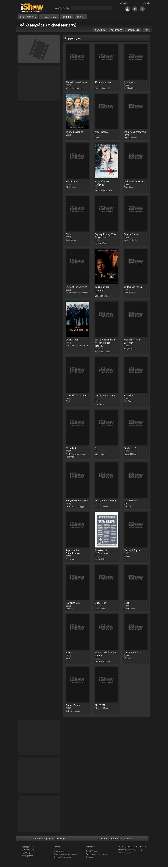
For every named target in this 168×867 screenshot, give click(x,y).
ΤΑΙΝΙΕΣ (81, 16)
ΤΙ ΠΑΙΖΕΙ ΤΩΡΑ (49, 16)
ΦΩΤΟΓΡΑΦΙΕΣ (133, 30)
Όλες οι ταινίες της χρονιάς (66, 854)
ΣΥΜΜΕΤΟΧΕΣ (116, 30)
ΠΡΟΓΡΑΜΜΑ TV (28, 16)
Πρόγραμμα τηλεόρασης (96, 854)
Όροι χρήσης (27, 855)
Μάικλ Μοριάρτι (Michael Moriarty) (47, 25)
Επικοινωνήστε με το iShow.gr (50, 838)
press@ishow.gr (136, 849)
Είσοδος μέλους (28, 849)
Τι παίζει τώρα (92, 851)
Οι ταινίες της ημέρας (63, 857)
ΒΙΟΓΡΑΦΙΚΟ (100, 30)
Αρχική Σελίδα (28, 846)
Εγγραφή (146, 3)
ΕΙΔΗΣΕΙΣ (66, 16)
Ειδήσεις (89, 857)
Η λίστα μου (59, 851)
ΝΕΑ (146, 30)
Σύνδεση (123, 3)
